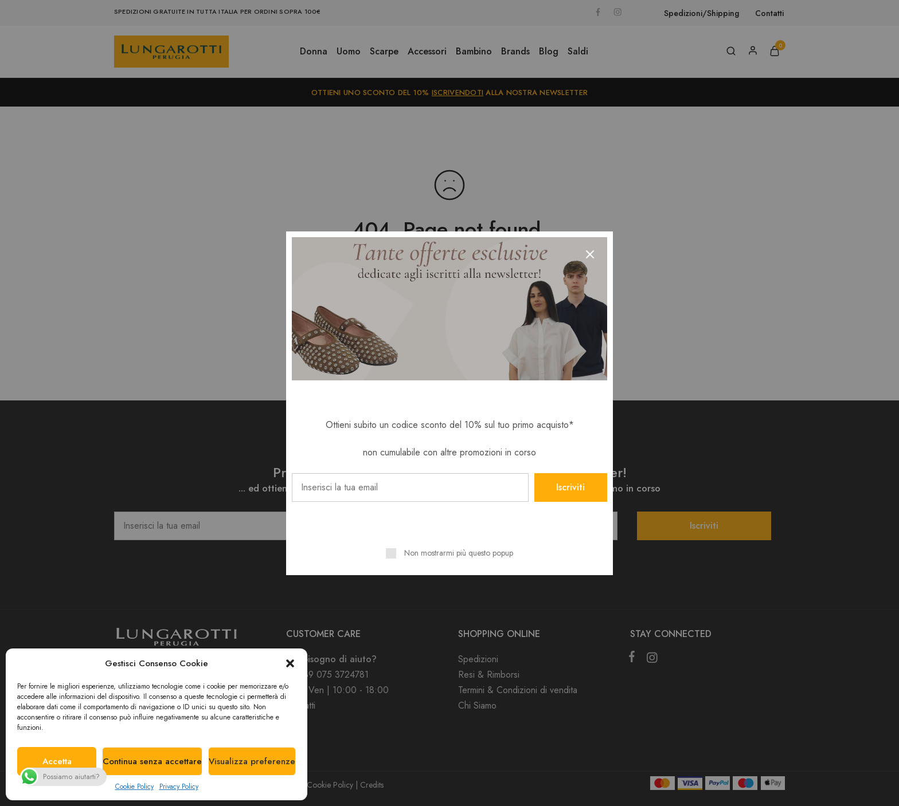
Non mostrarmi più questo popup (458, 553)
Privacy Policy (178, 786)
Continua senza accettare (152, 761)
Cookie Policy (134, 786)
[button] (290, 663)
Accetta (57, 761)
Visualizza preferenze (252, 761)
